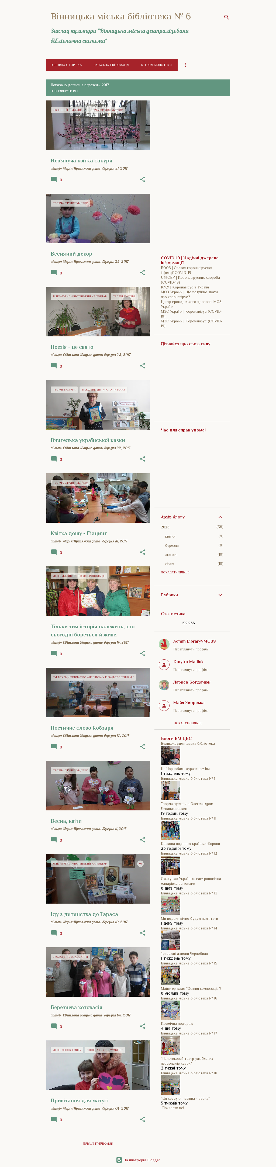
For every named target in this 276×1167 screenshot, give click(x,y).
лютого (171, 554)
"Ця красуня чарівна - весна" (185, 1098)
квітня (170, 536)
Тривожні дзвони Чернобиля (184, 953)
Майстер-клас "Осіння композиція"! (191, 988)
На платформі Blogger (138, 1160)
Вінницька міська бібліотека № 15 (189, 963)
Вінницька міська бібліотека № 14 (189, 928)
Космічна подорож (177, 1023)
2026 (165, 527)
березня (172, 545)
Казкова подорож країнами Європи (190, 843)
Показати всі (173, 1108)
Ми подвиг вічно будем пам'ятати (189, 918)
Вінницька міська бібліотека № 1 (188, 778)
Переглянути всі (64, 91)
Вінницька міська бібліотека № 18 (189, 1073)
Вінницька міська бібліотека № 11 (188, 818)
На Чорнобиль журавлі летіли (185, 769)
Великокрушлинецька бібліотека (188, 743)
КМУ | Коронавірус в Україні (185, 287)
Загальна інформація (111, 65)
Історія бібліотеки (156, 65)
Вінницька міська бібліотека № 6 (121, 16)
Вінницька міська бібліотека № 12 (189, 853)
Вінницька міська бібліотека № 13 (189, 893)
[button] (142, 179)
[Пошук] (226, 17)
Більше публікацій (98, 1143)
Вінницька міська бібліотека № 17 (189, 1033)
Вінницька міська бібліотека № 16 (189, 998)
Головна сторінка (66, 65)
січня (169, 564)
